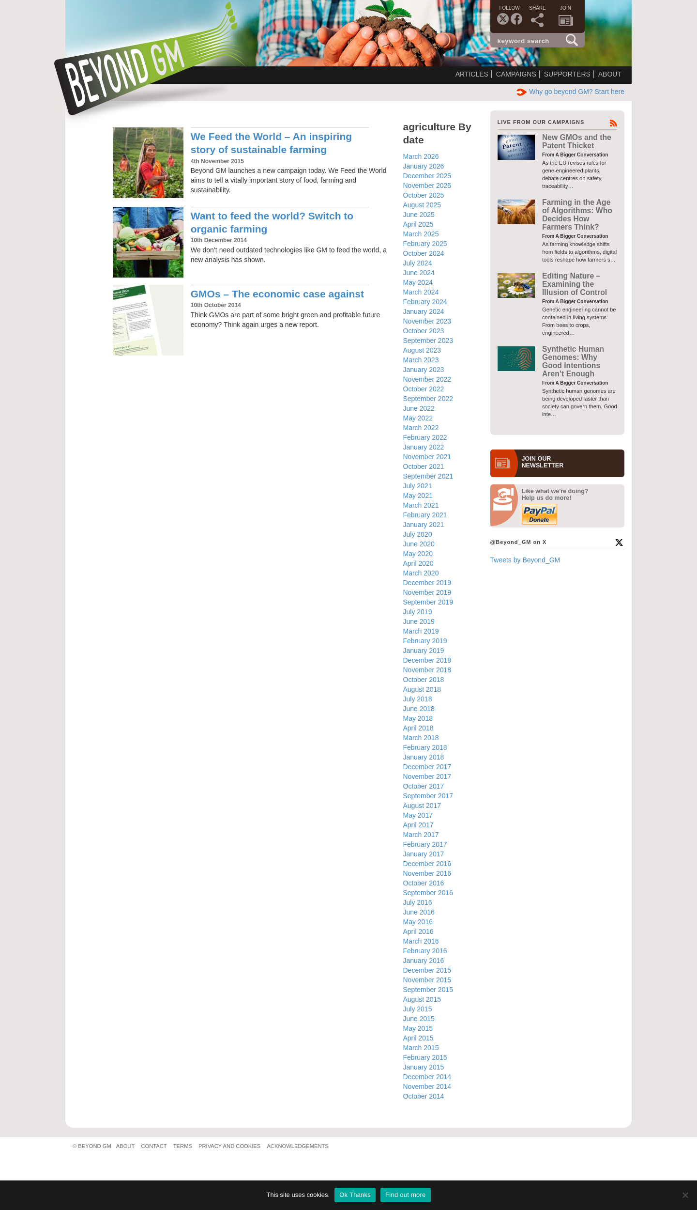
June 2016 (419, 912)
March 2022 (421, 428)
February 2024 (425, 302)
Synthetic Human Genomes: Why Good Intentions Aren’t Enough (573, 361)
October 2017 (423, 786)
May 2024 (418, 282)
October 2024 (423, 253)
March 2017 (421, 834)
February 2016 (425, 951)
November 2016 (427, 873)
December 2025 (427, 176)
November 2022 (427, 379)
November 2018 (427, 670)
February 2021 (425, 515)
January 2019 (423, 650)
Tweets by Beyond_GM (525, 560)
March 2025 (421, 234)
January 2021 (423, 524)
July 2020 (417, 534)
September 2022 (428, 399)
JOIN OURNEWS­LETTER (543, 462)
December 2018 (427, 660)
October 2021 (423, 466)
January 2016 (423, 960)
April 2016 (418, 931)
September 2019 (428, 602)
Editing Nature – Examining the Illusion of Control (574, 284)
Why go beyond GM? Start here (570, 91)
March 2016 (421, 941)
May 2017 (418, 815)
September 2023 (428, 340)
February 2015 (425, 1057)
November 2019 (427, 592)
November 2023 (427, 321)
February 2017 (425, 844)
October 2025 (423, 195)
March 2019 (421, 631)
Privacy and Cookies (229, 1146)
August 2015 (422, 999)
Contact (154, 1146)
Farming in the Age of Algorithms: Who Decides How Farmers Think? (577, 215)
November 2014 (427, 1086)
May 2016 (418, 922)
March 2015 (421, 1048)
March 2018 (421, 738)
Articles (471, 74)
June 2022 (419, 408)
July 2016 (417, 902)
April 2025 (418, 224)
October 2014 (423, 1096)
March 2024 (421, 292)
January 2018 (423, 757)
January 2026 (423, 166)
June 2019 (419, 621)
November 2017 (427, 776)
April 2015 (418, 1038)
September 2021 (428, 476)
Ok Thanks (355, 1194)
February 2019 (425, 641)
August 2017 (422, 805)
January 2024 (423, 311)
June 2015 (419, 1019)
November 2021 (427, 457)
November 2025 (427, 185)
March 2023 (421, 360)
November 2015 (427, 980)
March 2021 (421, 505)
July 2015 (417, 1009)
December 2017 (427, 767)
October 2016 (423, 883)
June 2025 (419, 214)
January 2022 (423, 447)
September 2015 (428, 989)
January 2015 (423, 1067)
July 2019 (417, 612)
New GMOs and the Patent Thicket (576, 141)
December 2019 (427, 583)
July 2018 (417, 699)
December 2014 (427, 1077)
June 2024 (419, 273)
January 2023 (423, 369)
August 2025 (422, 205)
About (609, 74)
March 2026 (421, 156)
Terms (182, 1146)
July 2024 (417, 263)
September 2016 (428, 893)
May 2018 (418, 718)
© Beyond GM (92, 1146)
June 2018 (419, 709)
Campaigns (516, 74)
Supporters (567, 74)
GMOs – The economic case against (277, 293)
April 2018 (418, 728)
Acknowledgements (297, 1146)
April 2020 (418, 563)
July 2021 (417, 486)
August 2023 (422, 350)
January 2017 (423, 854)
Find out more (405, 1194)
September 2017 (428, 796)
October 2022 (423, 389)
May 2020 (418, 554)
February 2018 (425, 747)
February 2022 (425, 437)
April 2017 (418, 825)
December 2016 (427, 864)
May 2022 (418, 418)
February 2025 (425, 244)
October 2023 (423, 331)
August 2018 (422, 689)
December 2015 (427, 970)
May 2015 (418, 1028)
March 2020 (421, 573)
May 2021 (418, 495)
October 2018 (423, 679)
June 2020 (419, 544)
